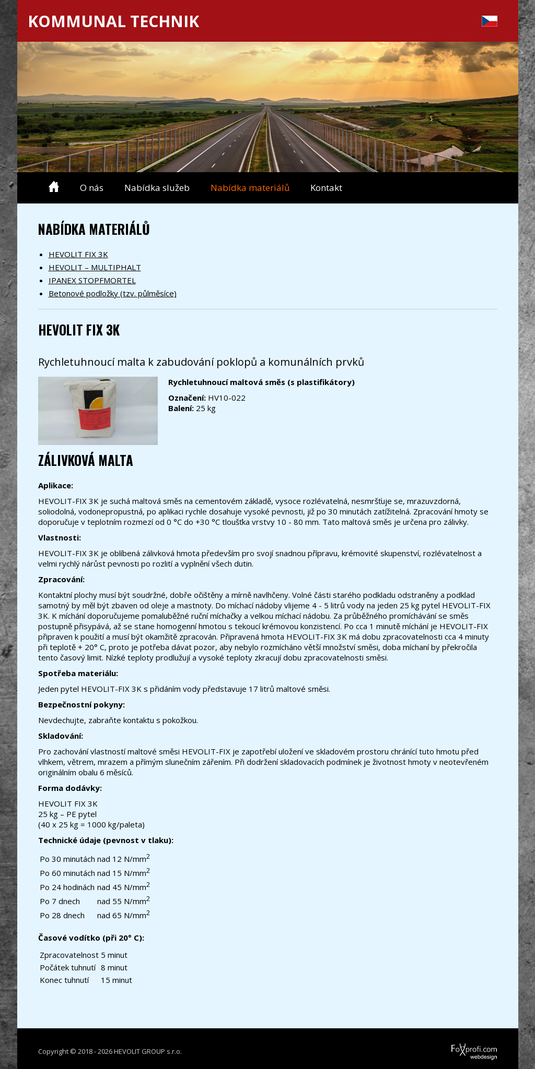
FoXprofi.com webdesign (445, 1048)
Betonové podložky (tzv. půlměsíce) (113, 293)
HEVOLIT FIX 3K (78, 254)
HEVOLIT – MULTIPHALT (95, 267)
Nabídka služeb (157, 188)
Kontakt (326, 188)
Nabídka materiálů (250, 188)
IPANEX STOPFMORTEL (92, 280)
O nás (91, 188)
